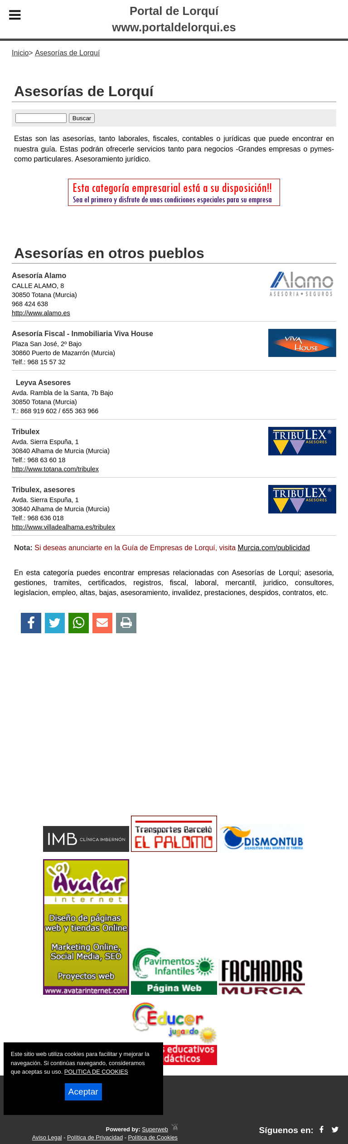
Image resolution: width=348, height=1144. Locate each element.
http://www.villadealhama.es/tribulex (63, 527)
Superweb (155, 1129)
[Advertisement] (174, 740)
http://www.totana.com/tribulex (55, 469)
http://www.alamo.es (41, 313)
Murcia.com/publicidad (274, 548)
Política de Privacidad (95, 1137)
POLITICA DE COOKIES (96, 1071)
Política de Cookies (153, 1137)
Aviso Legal (47, 1137)
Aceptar (83, 1091)
